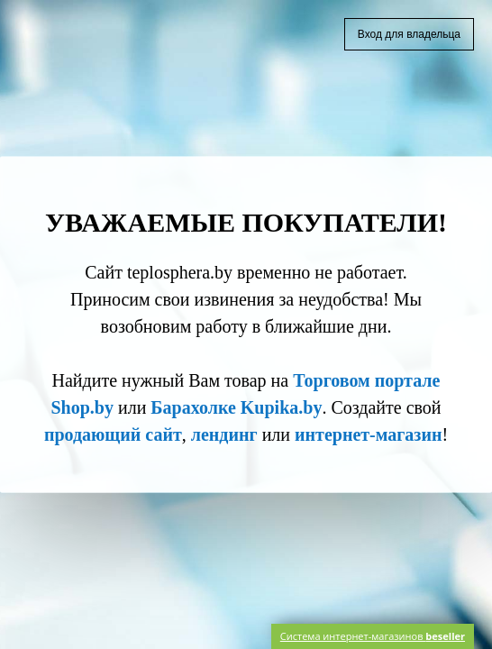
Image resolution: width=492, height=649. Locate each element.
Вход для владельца (409, 34)
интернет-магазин (368, 434)
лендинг (224, 434)
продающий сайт (113, 434)
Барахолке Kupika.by (236, 407)
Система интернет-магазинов (372, 636)
